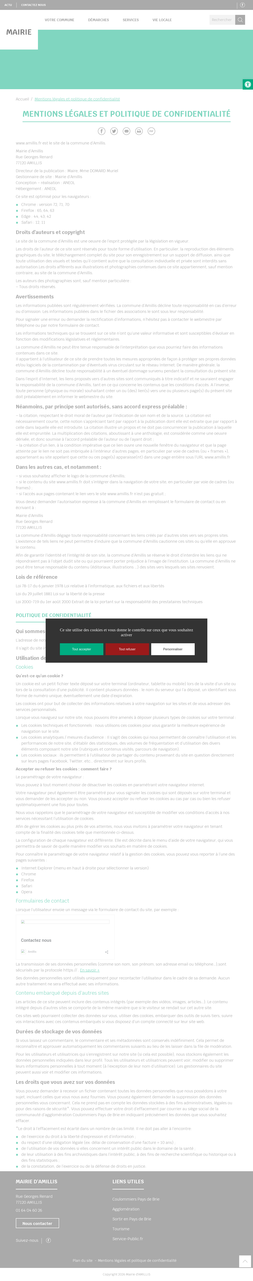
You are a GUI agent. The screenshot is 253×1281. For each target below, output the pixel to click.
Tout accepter (81, 649)
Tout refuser (127, 649)
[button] (248, 84)
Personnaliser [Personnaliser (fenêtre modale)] (173, 649)
